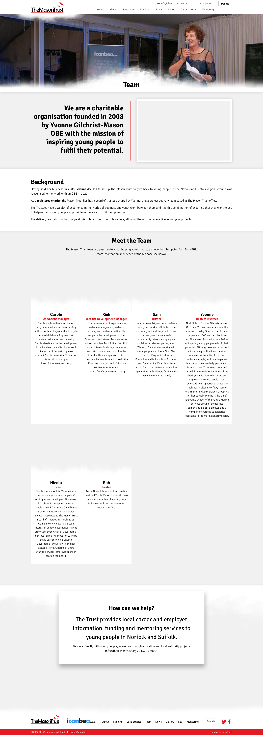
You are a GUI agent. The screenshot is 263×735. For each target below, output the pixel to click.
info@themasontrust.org (172, 3)
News (171, 9)
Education (128, 9)
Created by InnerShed (221, 732)
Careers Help (188, 9)
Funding (144, 9)
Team (159, 9)
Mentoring (208, 9)
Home (99, 9)
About (112, 9)
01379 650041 (203, 3)
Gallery (170, 721)
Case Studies (133, 721)
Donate (225, 3)
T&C (180, 721)
